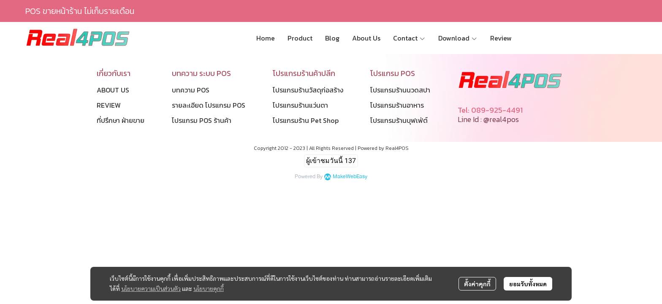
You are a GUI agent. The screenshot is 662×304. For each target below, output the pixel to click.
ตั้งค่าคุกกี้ (477, 284)
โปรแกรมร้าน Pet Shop (306, 120)
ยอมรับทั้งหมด (528, 284)
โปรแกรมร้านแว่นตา (300, 105)
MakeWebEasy (350, 176)
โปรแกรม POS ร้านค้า (201, 120)
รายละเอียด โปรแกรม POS (208, 105)
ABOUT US (113, 90)
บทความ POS (190, 90)
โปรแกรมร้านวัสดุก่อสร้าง (308, 90)
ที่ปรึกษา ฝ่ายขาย (120, 120)
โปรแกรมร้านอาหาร (397, 105)
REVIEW (109, 105)
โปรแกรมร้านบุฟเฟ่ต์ (399, 120)
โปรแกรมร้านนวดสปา (400, 90)
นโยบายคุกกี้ (208, 288)
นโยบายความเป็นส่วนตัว (151, 288)
